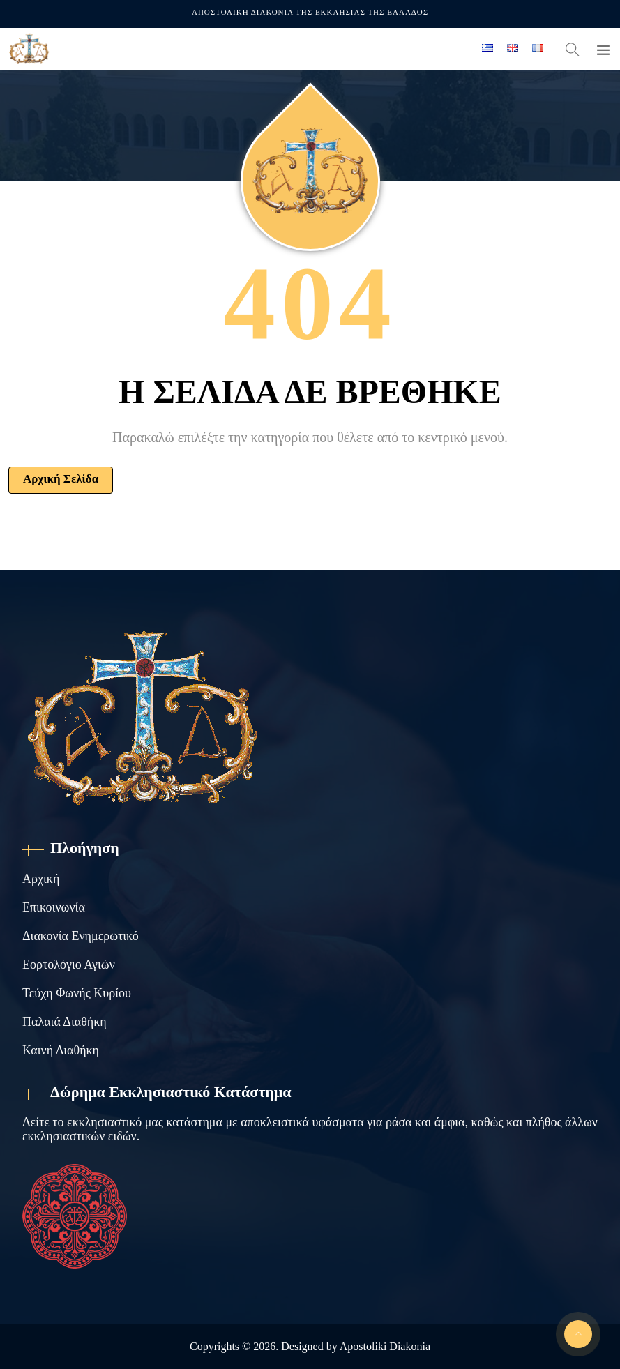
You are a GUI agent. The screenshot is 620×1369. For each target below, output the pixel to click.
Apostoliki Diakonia (385, 1346)
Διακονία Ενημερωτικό (80, 936)
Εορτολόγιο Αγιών (68, 964)
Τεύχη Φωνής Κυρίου (76, 993)
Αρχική (40, 879)
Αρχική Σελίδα (60, 478)
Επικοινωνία (53, 907)
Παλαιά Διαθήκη (64, 1022)
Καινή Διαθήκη (60, 1050)
